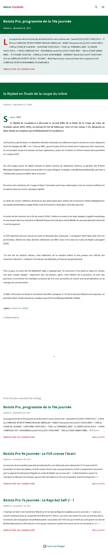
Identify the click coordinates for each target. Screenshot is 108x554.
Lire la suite (98, 437)
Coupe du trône (19, 308)
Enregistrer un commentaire (19, 69)
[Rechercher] (96, 7)
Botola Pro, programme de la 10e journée (37, 21)
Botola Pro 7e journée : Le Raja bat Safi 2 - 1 (38, 500)
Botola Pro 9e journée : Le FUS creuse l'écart (39, 453)
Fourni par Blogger (54, 546)
